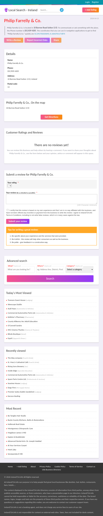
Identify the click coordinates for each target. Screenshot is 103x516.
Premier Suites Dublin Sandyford (24, 392)
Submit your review (18, 221)
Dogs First (19, 387)
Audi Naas (21, 308)
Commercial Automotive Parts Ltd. (30, 313)
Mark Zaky (12, 449)
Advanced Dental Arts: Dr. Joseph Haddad (24, 441)
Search (50, 278)
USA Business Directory (51, 469)
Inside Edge (20, 370)
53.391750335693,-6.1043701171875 (49, 34)
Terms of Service (76, 466)
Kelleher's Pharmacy (21, 317)
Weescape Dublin (15, 304)
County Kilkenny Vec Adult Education (23, 321)
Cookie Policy (60, 466)
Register (95, 2)
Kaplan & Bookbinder (16, 437)
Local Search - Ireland (23, 10)
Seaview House (17, 383)
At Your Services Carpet (17, 445)
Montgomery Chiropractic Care (20, 428)
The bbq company (20, 358)
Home (10, 466)
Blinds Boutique (17, 334)
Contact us (91, 466)
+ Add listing (90, 9)
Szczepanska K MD (15, 454)
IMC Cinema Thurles (23, 330)
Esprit (17, 338)
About (33, 466)
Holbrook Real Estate (16, 424)
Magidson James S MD (17, 432)
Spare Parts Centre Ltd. (26, 379)
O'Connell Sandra (15, 325)
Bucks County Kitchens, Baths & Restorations (26, 420)
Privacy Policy (45, 466)
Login (87, 2)
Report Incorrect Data (37, 40)
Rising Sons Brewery (18, 366)
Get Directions (51, 117)
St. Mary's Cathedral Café (23, 362)
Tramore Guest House (20, 300)
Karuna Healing (14, 396)
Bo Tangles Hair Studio (17, 416)
